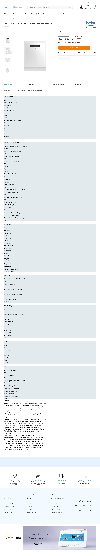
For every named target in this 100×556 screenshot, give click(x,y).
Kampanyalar (29, 14)
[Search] (50, 7)
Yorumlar (31, 84)
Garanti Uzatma (53, 14)
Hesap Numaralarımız (9, 506)
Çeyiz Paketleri (40, 14)
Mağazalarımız (92, 2)
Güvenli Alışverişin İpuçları (57, 498)
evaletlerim (84, 2)
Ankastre (29, 506)
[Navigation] (6, 14)
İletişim (52, 517)
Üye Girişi (29, 498)
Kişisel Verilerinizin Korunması (11, 501)
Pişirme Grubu (30, 515)
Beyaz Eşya (30, 503)
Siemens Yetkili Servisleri (57, 512)
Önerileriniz (78, 84)
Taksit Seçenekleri (57, 84)
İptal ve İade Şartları (9, 503)
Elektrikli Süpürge (31, 512)
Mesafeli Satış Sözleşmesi (57, 503)
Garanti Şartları (54, 501)
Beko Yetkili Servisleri (56, 509)
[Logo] (13, 7)
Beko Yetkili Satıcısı (8, 512)
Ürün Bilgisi (8, 84)
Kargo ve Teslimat (55, 506)
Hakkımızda (64, 14)
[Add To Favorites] (94, 48)
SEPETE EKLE (74, 48)
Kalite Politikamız (8, 498)
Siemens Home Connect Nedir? (11, 515)
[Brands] (16, 14)
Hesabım (29, 501)
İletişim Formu (54, 515)
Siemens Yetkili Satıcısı (9, 509)
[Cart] (94, 7)
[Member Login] (81, 7)
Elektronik (29, 509)
